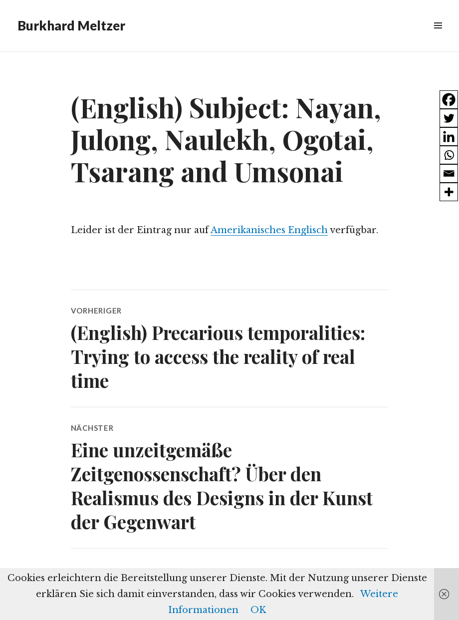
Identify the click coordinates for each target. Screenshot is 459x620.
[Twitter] (449, 118)
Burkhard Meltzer (71, 25)
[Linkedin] (449, 136)
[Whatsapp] (449, 155)
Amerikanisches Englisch (269, 230)
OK (258, 610)
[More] (449, 192)
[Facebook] (449, 99)
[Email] (449, 173)
